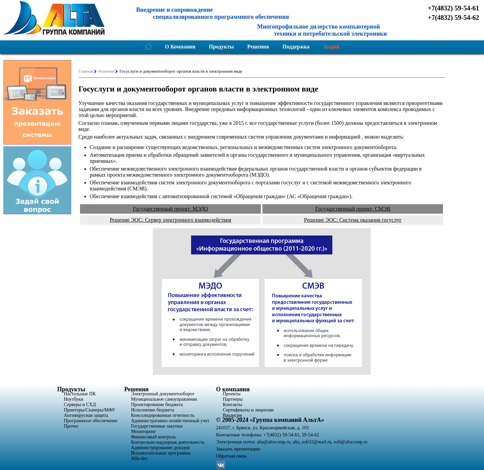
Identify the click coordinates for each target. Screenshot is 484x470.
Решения (258, 46)
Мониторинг (143, 431)
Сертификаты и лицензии (248, 409)
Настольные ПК (80, 393)
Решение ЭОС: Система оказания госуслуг (352, 220)
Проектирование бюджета (157, 404)
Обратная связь (231, 456)
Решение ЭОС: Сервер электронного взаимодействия (170, 220)
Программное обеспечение (91, 420)
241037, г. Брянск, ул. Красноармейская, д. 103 (262, 427)
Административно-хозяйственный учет (170, 420)
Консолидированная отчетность (163, 415)
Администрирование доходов (160, 447)
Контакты (232, 404)
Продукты (221, 46)
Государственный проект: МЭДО (170, 209)
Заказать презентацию (238, 448)
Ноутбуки (73, 399)
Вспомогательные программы (161, 453)
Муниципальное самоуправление (164, 399)
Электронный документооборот (163, 393)
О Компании (180, 46)
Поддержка (296, 46)
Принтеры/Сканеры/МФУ (89, 409)
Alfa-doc (139, 458)
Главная (85, 71)
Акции (331, 46)
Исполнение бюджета (152, 409)
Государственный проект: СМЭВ (352, 209)
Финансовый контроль (153, 436)
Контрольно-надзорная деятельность (168, 442)
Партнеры (233, 399)
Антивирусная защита (86, 415)
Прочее (71, 426)
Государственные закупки (157, 426)
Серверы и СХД (80, 404)
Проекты (232, 393)
